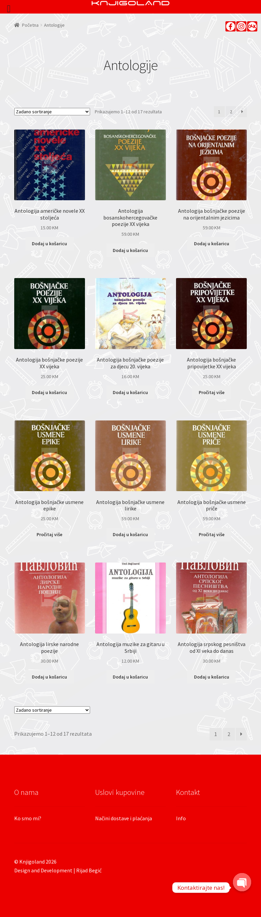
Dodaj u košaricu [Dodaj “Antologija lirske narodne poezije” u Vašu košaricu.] (49, 677)
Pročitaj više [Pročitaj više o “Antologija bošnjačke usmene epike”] (49, 534)
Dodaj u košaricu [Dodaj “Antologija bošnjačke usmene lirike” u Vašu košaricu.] (130, 534)
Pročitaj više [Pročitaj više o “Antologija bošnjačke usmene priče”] (211, 534)
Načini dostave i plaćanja (123, 818)
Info (181, 818)
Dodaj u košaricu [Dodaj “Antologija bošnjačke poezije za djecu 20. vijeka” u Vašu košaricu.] (130, 392)
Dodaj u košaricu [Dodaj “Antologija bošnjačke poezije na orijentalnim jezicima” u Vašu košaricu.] (211, 243)
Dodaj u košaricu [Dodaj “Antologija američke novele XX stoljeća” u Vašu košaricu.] (49, 243)
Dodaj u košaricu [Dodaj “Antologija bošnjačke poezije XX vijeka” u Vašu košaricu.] (49, 392)
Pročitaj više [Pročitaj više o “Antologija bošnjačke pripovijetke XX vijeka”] (211, 392)
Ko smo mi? (27, 818)
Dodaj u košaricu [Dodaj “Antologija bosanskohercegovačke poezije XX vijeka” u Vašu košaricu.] (130, 250)
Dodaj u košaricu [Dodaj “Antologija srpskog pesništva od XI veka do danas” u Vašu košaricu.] (211, 677)
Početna (30, 25)
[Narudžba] (52, 111)
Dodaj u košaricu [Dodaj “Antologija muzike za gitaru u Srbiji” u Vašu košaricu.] (130, 677)
